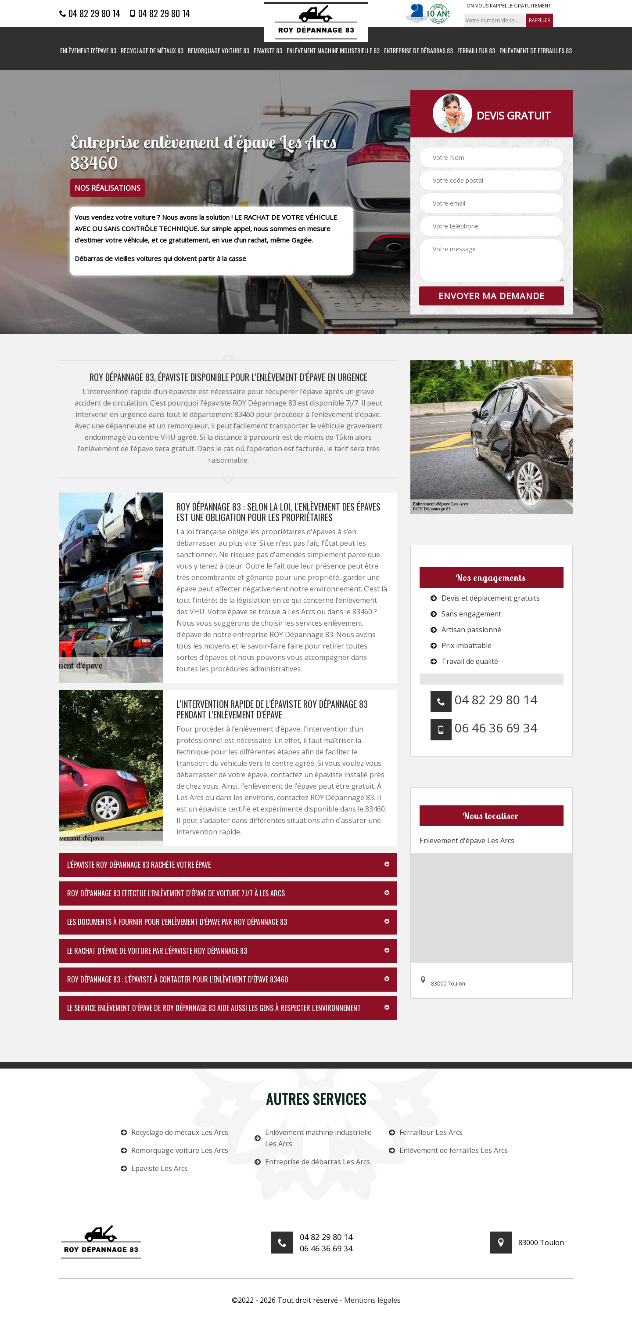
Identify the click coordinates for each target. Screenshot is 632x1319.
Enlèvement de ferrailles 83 (535, 50)
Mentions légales (372, 1300)
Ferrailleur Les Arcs (426, 1132)
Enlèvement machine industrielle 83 (333, 50)
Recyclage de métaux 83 (152, 50)
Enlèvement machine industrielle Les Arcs (313, 1138)
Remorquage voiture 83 (218, 50)
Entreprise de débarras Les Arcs (312, 1162)
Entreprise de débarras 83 (418, 50)
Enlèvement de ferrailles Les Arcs (448, 1150)
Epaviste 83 (268, 50)
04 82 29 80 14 (89, 13)
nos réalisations (107, 188)
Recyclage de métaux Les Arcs (174, 1132)
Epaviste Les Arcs (154, 1168)
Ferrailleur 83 (476, 50)
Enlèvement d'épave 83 (88, 50)
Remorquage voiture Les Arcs (174, 1150)
